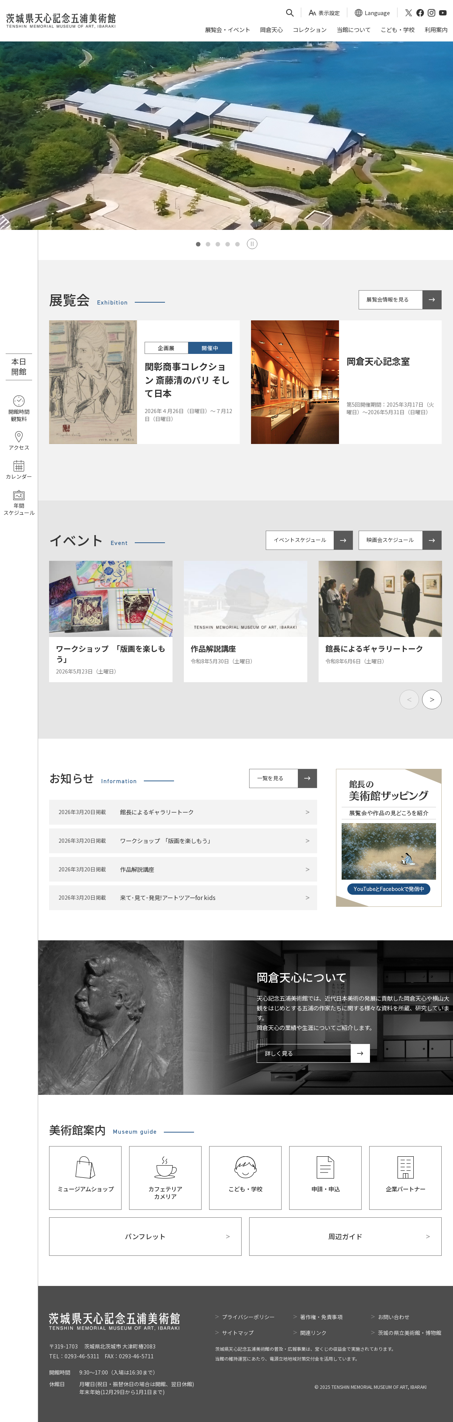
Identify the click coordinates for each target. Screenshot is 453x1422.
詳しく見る (279, 1053)
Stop (252, 244)
